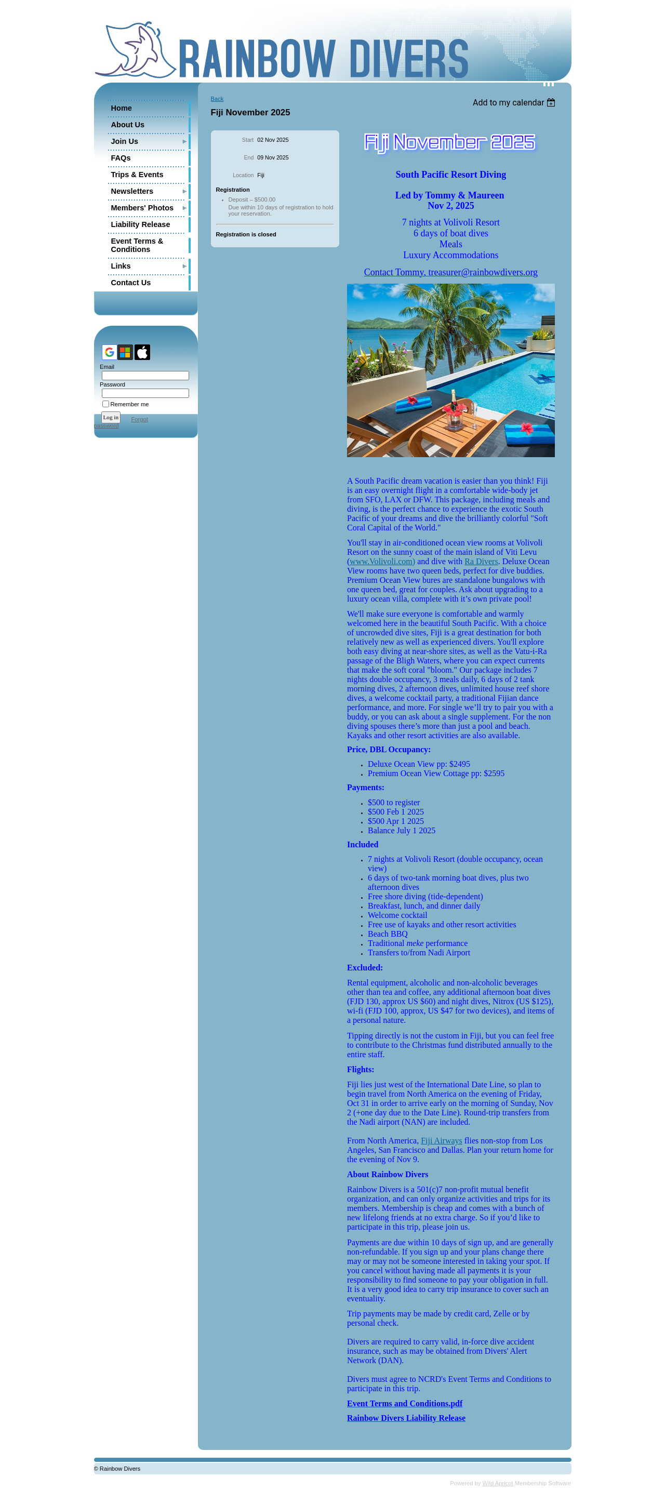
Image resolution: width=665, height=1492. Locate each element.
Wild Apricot (498, 1483)
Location (243, 175)
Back (217, 99)
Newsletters (132, 191)
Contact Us (131, 282)
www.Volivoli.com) (382, 561)
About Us (128, 125)
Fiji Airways (441, 1140)
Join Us (125, 141)
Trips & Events (137, 174)
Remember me (130, 404)
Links (121, 266)
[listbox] (515, 102)
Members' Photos (142, 208)
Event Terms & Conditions (137, 245)
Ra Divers (481, 561)
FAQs (121, 158)
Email (105, 367)
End (249, 157)
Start (248, 140)
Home (121, 108)
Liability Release (140, 224)
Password (111, 384)
